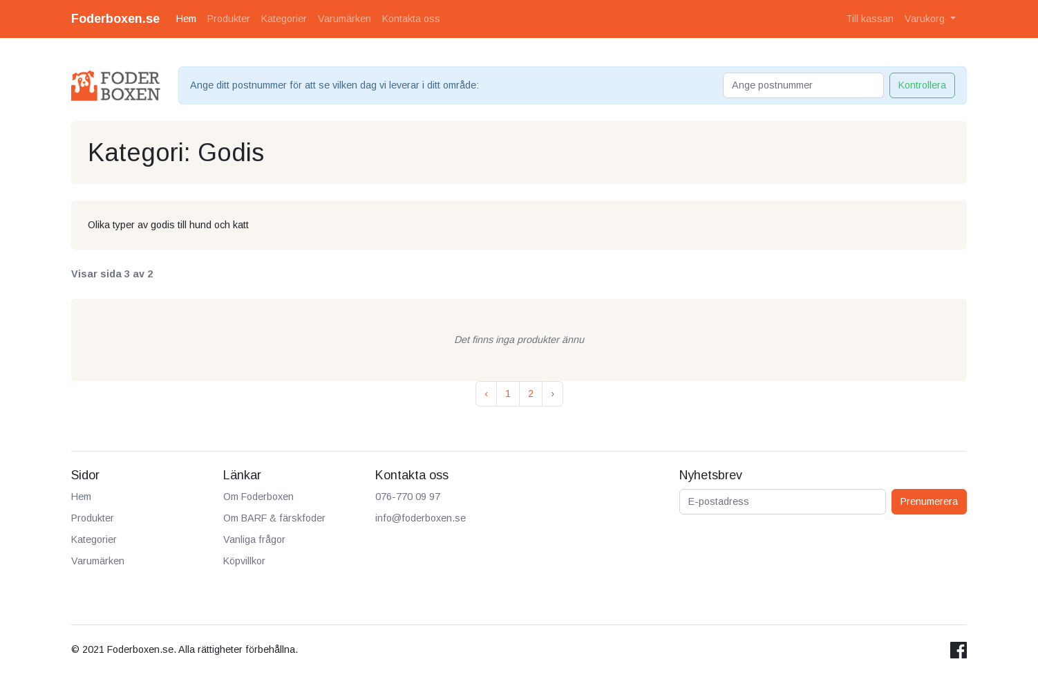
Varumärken (344, 18)
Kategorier (284, 18)
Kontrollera (922, 85)
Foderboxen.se (115, 19)
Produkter (228, 18)
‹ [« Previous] (486, 393)
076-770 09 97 (407, 496)
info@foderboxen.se (420, 518)
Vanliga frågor (254, 539)
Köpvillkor (244, 560)
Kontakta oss (411, 18)
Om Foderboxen (258, 496)
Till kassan (870, 18)
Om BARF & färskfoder (274, 518)
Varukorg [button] (926, 18)
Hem (186, 18)
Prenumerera (929, 501)
